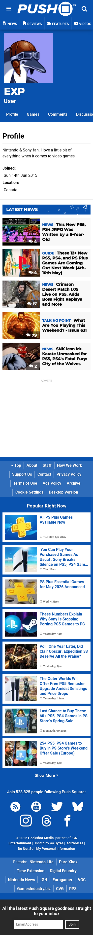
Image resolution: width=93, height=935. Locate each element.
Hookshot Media (41, 838)
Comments (57, 114)
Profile (12, 114)
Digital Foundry (63, 870)
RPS (73, 888)
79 (31, 335)
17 (32, 304)
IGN (43, 879)
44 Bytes (56, 843)
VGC (82, 879)
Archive (73, 483)
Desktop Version (63, 492)
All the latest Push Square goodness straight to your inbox (46, 911)
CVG (60, 888)
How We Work (69, 465)
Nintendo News (21, 879)
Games (33, 114)
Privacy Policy (69, 474)
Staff (47, 465)
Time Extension (30, 870)
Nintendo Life (42, 862)
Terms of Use (25, 483)
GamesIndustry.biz (34, 888)
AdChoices (74, 843)
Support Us (22, 474)
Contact (44, 474)
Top (16, 465)
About (32, 465)
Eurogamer (62, 879)
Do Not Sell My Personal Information (46, 849)
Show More (46, 775)
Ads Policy (52, 483)
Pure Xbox (68, 862)
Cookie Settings (29, 492)
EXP (14, 91)
